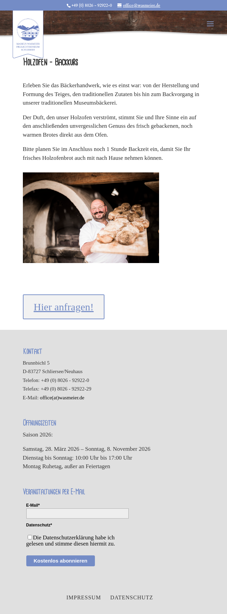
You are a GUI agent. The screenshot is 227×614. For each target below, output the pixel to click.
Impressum (83, 597)
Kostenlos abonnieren (61, 561)
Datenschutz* (39, 525)
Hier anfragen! (64, 306)
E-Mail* (33, 505)
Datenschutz (131, 597)
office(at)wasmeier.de (62, 397)
